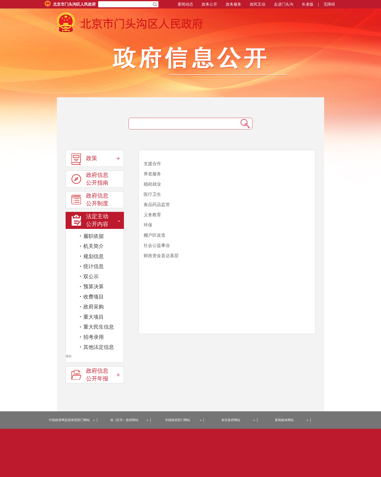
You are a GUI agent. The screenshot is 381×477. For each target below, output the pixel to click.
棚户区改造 (154, 235)
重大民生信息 (96, 327)
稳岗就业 (152, 184)
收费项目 (91, 296)
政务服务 (233, 4)
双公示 (89, 276)
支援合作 (152, 163)
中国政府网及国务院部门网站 (72, 420)
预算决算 (91, 286)
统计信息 (91, 266)
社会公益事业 (157, 245)
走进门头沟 (283, 4)
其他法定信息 (96, 346)
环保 (148, 225)
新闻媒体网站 (292, 420)
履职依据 (91, 236)
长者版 (307, 4)
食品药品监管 (157, 204)
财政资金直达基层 (161, 255)
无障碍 (329, 4)
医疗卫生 (152, 194)
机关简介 (91, 246)
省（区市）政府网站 (129, 420)
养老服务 (152, 173)
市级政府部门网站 (183, 420)
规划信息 (91, 256)
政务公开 (209, 4)
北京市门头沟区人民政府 (74, 4)
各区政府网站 (238, 420)
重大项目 (91, 316)
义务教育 (152, 214)
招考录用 (91, 337)
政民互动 (257, 4)
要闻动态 (185, 4)
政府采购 (91, 306)
